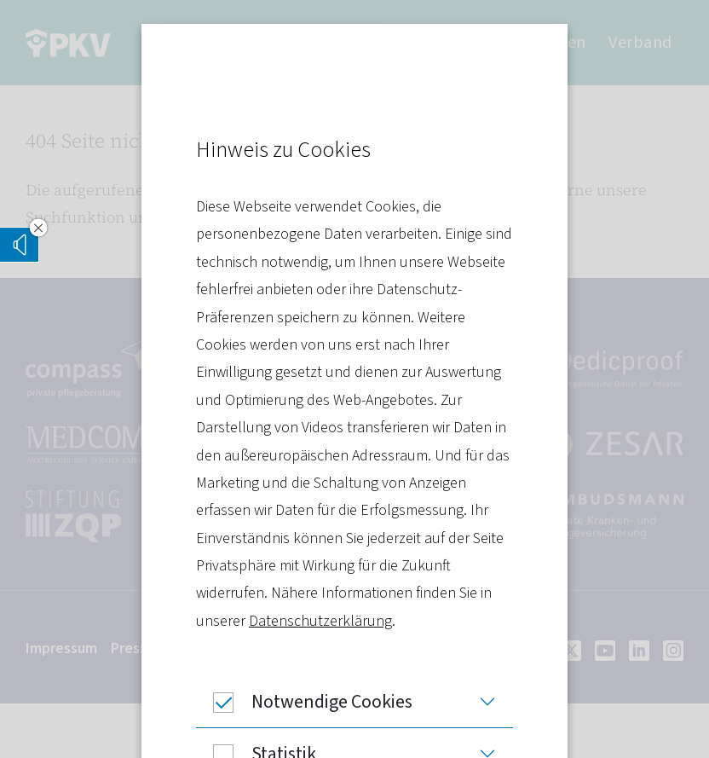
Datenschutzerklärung (320, 621)
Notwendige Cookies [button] (304, 701)
